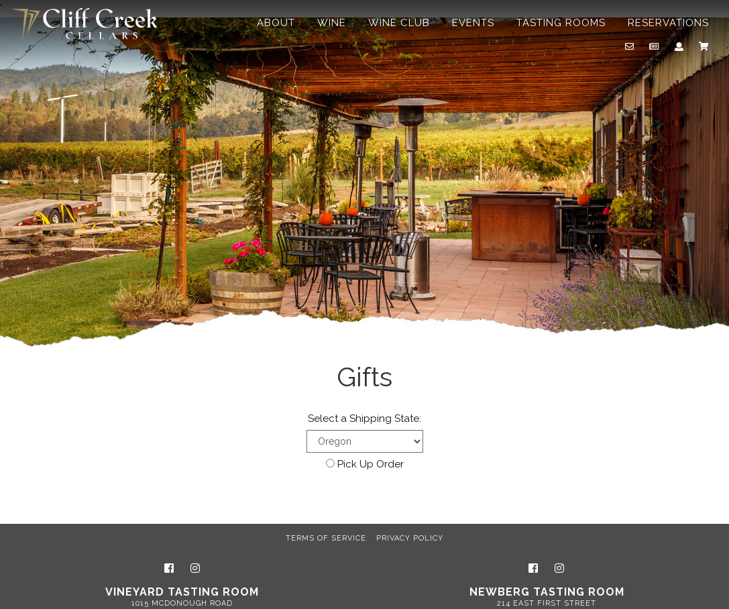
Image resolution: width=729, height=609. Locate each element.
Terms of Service (326, 538)
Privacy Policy (409, 538)
